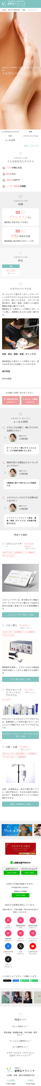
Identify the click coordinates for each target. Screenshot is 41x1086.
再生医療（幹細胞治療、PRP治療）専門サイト (20, 1033)
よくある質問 (10, 140)
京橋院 (30, 1080)
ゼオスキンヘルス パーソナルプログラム (13, 692)
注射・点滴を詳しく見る (20, 804)
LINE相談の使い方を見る (20, 887)
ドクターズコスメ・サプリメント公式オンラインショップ (20, 1054)
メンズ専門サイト (20, 1046)
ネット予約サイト (20, 1026)
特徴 (30, 131)
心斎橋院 (10, 1080)
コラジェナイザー (13, 545)
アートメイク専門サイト (20, 1041)
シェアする (16, 980)
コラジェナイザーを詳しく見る (21, 614)
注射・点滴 (11, 747)
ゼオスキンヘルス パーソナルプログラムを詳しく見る (20, 735)
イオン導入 (11, 625)
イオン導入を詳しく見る (20, 679)
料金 (10, 136)
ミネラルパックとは (30, 136)
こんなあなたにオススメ (10, 131)
